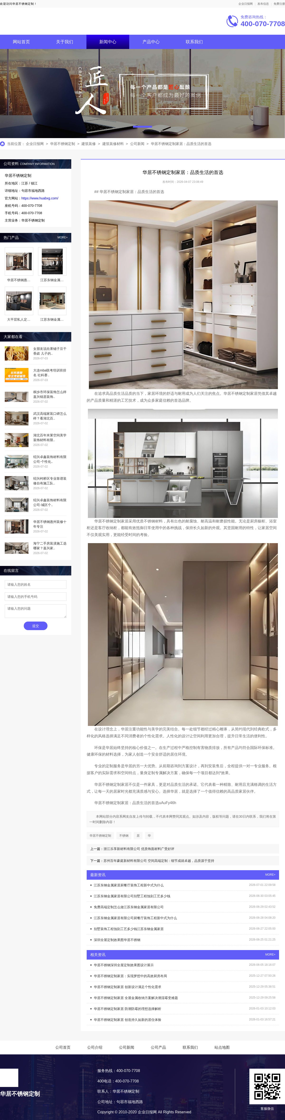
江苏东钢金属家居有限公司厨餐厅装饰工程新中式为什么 (135, 918)
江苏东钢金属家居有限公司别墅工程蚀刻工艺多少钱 (132, 896)
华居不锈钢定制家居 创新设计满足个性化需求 (127, 987)
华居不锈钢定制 (62, 144)
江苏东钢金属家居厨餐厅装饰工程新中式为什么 (129, 885)
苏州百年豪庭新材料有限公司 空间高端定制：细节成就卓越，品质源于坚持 (159, 861)
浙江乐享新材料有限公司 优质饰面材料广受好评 (139, 849)
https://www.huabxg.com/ (39, 198)
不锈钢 (123, 835)
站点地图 (222, 1047)
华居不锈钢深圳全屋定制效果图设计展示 (124, 965)
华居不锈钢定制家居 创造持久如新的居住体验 (127, 1020)
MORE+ (62, 237)
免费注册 (279, 3)
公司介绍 (94, 1047)
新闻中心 (107, 41)
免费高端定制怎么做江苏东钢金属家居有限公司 (129, 907)
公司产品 (158, 1047)
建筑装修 (88, 144)
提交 (35, 626)
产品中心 (151, 41)
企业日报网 (245, 3)
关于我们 (64, 41)
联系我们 (194, 41)
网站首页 (21, 41)
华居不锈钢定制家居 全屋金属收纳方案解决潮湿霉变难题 (136, 998)
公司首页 (63, 1047)
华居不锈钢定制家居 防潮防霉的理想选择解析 (127, 1009)
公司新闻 (137, 144)
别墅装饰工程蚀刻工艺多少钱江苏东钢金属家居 (129, 929)
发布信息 (263, 3)
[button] (142, 127)
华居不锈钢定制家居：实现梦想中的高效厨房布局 (130, 976)
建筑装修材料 (113, 144)
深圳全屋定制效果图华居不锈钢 (117, 940)
